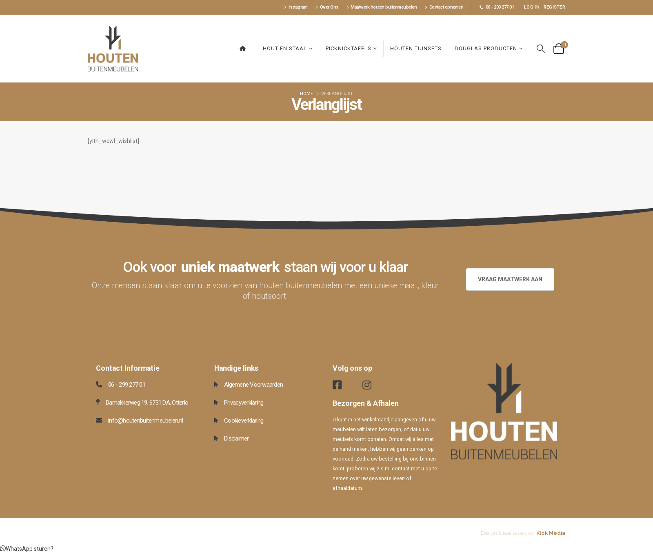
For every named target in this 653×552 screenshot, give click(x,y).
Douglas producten (486, 48)
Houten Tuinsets (416, 48)
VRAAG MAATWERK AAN (510, 279)
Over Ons (326, 7)
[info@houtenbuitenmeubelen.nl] (149, 420)
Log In (532, 7)
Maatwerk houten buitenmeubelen (381, 7)
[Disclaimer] (267, 438)
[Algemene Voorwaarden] (267, 385)
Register (554, 7)
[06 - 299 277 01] (149, 385)
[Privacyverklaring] (267, 402)
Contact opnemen (444, 7)
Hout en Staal (285, 48)
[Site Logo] (113, 48)
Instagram (295, 7)
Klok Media (550, 533)
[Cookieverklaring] (267, 420)
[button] (541, 49)
